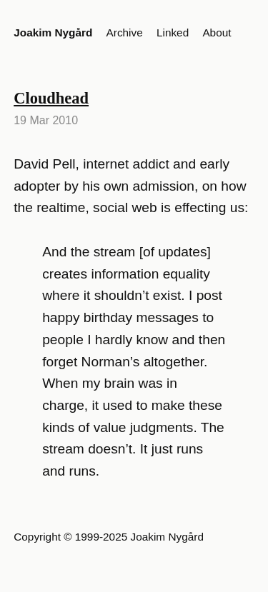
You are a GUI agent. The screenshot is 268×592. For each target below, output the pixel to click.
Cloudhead (51, 98)
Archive (124, 32)
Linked (173, 32)
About (216, 32)
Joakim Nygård (53, 32)
